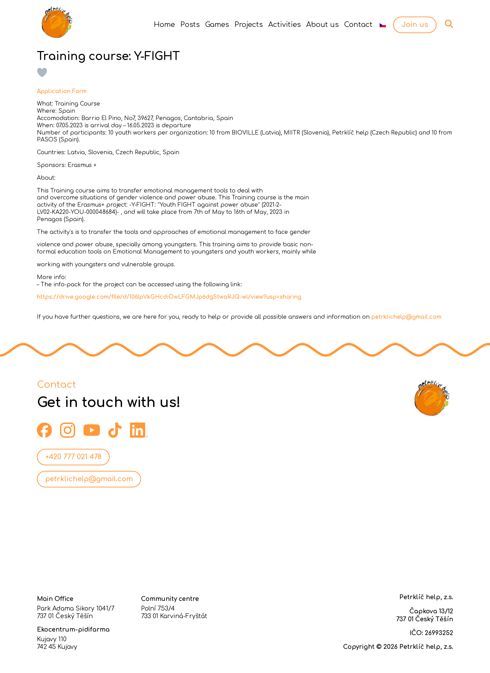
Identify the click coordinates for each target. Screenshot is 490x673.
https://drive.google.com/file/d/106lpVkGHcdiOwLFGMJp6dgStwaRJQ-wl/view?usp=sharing (169, 297)
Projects (248, 25)
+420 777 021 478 (73, 457)
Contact (358, 25)
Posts (190, 25)
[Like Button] (42, 72)
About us (322, 25)
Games (217, 25)
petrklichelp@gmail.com (406, 317)
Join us (414, 25)
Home (164, 25)
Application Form (62, 91)
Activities (284, 25)
